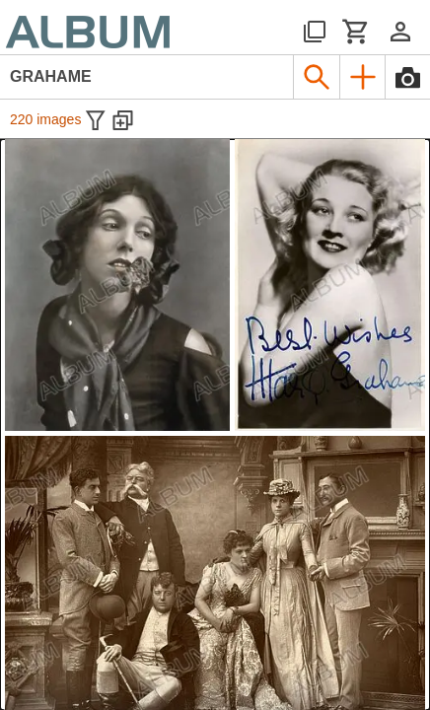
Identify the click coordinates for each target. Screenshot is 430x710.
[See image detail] (117, 285)
